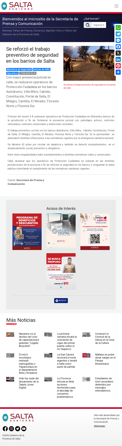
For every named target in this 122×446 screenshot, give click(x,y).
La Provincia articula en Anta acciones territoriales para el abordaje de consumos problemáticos (66, 387)
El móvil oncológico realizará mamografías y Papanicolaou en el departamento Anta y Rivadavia (28, 363)
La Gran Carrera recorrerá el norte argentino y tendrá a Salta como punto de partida (67, 360)
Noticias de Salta (41, 69)
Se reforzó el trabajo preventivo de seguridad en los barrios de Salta (32, 55)
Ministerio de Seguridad (19, 69)
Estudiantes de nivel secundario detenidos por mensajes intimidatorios (104, 384)
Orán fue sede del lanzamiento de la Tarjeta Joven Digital (29, 383)
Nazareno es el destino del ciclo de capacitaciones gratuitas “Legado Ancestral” (29, 340)
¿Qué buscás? (91, 18)
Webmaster (99, 426)
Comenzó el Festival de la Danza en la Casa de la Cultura (104, 338)
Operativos (12, 73)
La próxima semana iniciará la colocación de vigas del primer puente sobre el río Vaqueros (67, 341)
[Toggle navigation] (116, 6)
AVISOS (61, 300)
